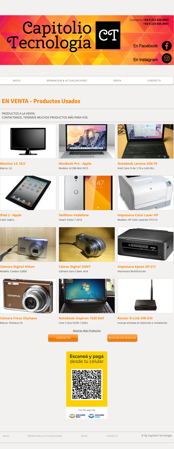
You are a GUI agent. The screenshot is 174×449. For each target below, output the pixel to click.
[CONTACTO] (63, 337)
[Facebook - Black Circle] (167, 46)
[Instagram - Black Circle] (167, 58)
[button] (28, 148)
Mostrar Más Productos (87, 330)
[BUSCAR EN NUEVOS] (122, 337)
